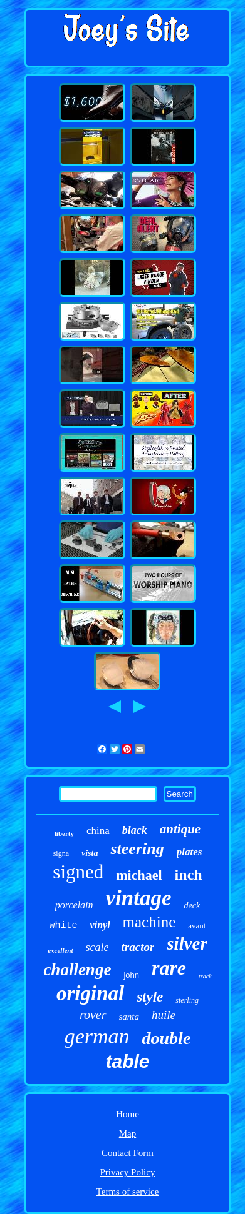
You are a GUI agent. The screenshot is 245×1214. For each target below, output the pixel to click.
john (131, 975)
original (90, 993)
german (97, 1036)
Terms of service (127, 1192)
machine (149, 921)
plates (189, 852)
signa (61, 853)
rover (93, 1015)
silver (187, 943)
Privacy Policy (127, 1172)
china (98, 831)
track (205, 976)
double (166, 1038)
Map (128, 1133)
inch (188, 875)
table (127, 1061)
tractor (138, 946)
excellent (60, 950)
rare (169, 968)
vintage (139, 898)
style (150, 997)
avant (197, 925)
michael (139, 875)
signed (78, 872)
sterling (187, 1000)
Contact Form (128, 1153)
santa (129, 1017)
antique (180, 829)
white (64, 925)
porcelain (74, 905)
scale (97, 947)
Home (127, 1114)
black (134, 830)
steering (137, 849)
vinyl (100, 925)
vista (89, 853)
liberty (64, 833)
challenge (77, 969)
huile (163, 1015)
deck (192, 905)
